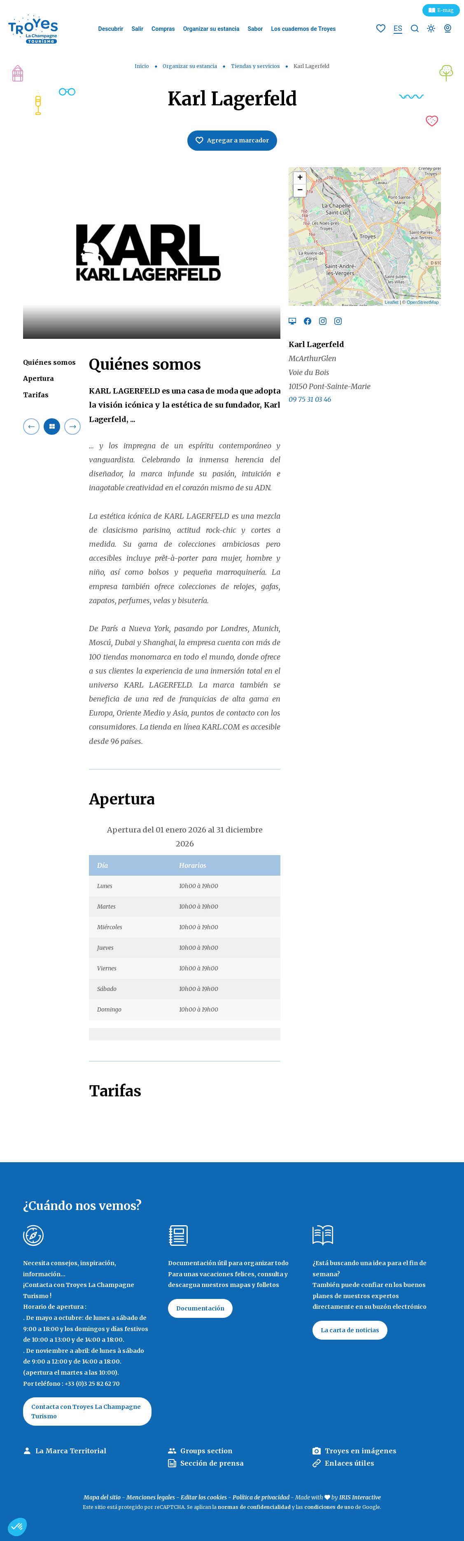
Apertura (38, 378)
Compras (163, 29)
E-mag (445, 10)
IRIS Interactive (360, 1497)
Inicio (142, 66)
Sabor (255, 29)
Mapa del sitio (102, 1497)
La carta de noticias (350, 1330)
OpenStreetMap (423, 302)
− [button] (300, 190)
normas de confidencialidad (254, 1507)
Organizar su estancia (211, 29)
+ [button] (300, 178)
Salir (137, 29)
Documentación (200, 1308)
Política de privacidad (261, 1497)
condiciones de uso (329, 1507)
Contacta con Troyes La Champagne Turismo (86, 1411)
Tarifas (36, 395)
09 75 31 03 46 (310, 399)
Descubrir (111, 29)
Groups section (206, 1451)
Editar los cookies (204, 1497)
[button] (17, 1527)
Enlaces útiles (349, 1463)
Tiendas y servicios (256, 66)
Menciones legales (150, 1497)
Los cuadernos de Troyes (303, 29)
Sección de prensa (212, 1463)
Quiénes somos (49, 362)
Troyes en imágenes (360, 1451)
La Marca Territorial (71, 1451)
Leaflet (392, 302)
